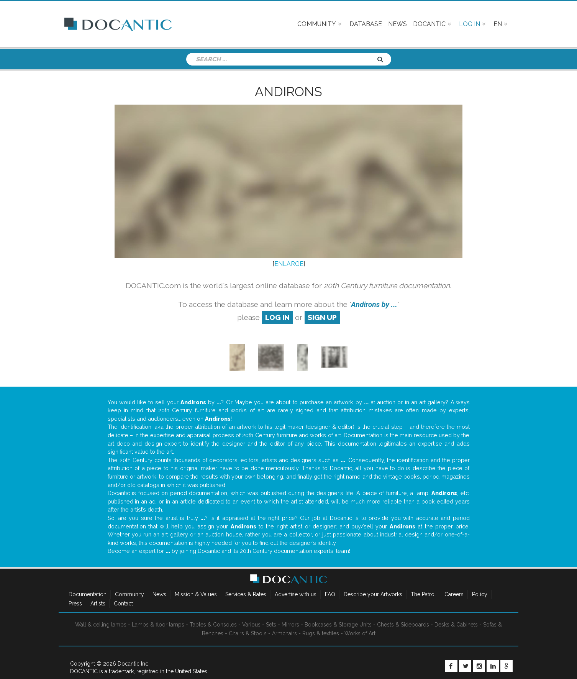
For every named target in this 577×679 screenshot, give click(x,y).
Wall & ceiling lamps (100, 625)
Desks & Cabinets (456, 625)
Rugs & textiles (320, 633)
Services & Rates (245, 594)
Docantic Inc (133, 664)
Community (129, 594)
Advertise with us (295, 594)
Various (251, 625)
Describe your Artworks (373, 594)
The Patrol (423, 594)
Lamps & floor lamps (158, 625)
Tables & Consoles (213, 625)
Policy (479, 594)
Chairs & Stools (248, 633)
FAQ (330, 594)
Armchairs (284, 633)
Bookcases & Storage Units (338, 625)
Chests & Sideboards (403, 625)
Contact (123, 603)
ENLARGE (288, 263)
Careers (454, 594)
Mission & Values (196, 594)
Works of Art (359, 633)
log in (277, 317)
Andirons (288, 91)
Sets (271, 625)
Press (75, 603)
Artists (97, 603)
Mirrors (290, 625)
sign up (322, 317)
